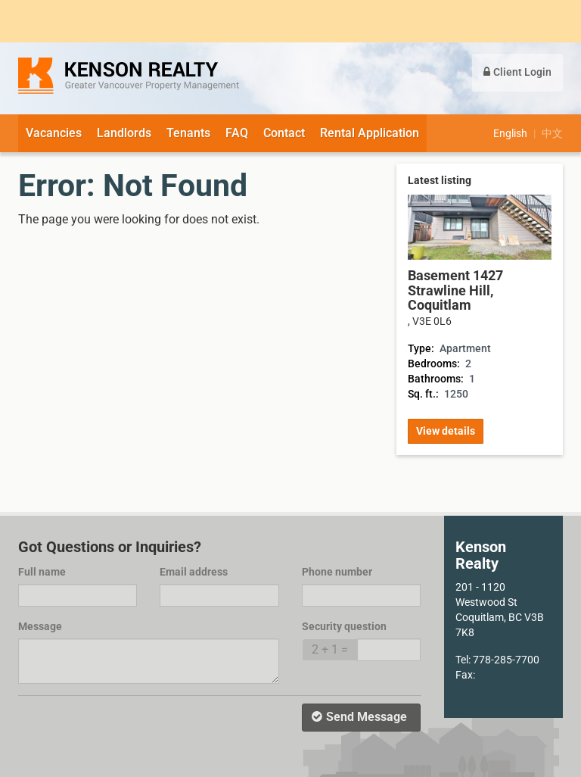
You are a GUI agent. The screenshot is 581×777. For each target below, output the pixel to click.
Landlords (124, 133)
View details (445, 431)
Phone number (337, 572)
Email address (194, 572)
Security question (344, 626)
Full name (42, 572)
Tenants (188, 133)
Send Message (359, 717)
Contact (284, 133)
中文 (552, 133)
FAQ (236, 133)
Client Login (517, 72)
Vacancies (54, 133)
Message (40, 626)
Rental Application (369, 133)
